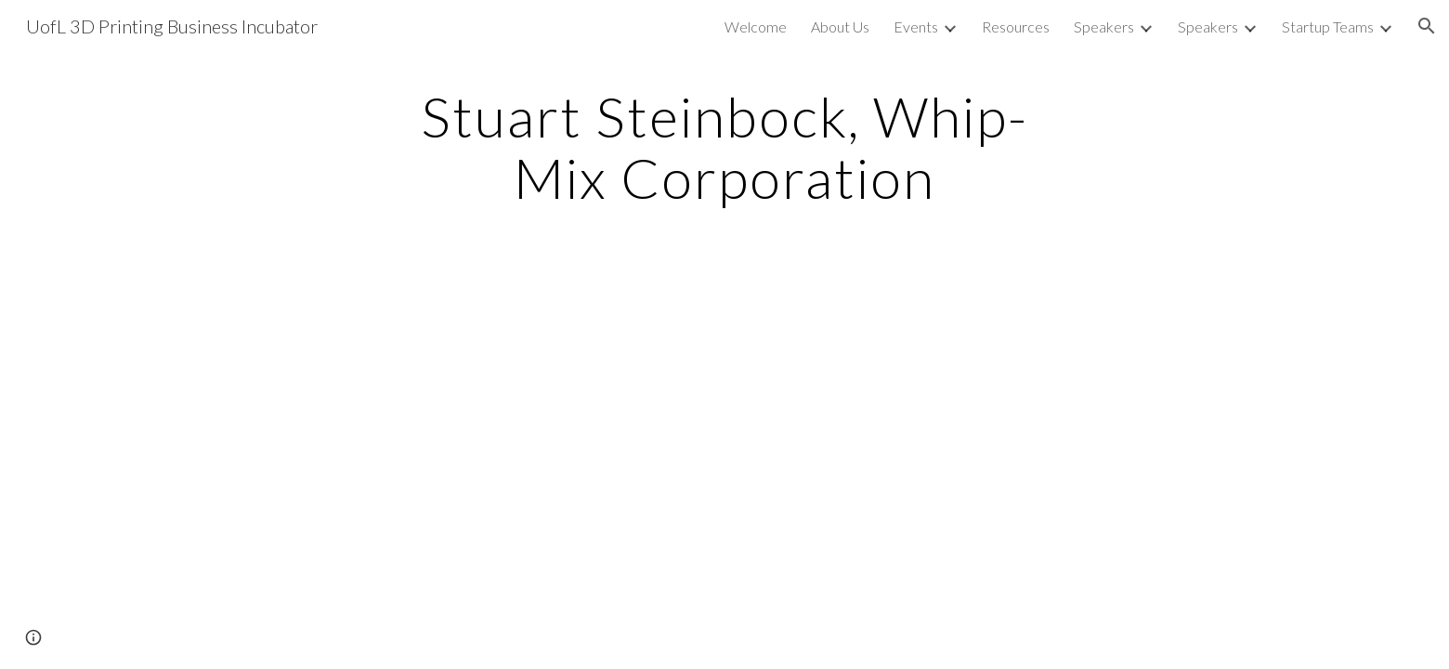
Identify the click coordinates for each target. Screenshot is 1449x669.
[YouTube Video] (679, 463)
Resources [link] (1016, 26)
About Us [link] (840, 26)
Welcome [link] (755, 26)
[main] (724, 147)
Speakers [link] (1104, 26)
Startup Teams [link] (1328, 26)
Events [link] (916, 26)
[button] (1426, 26)
